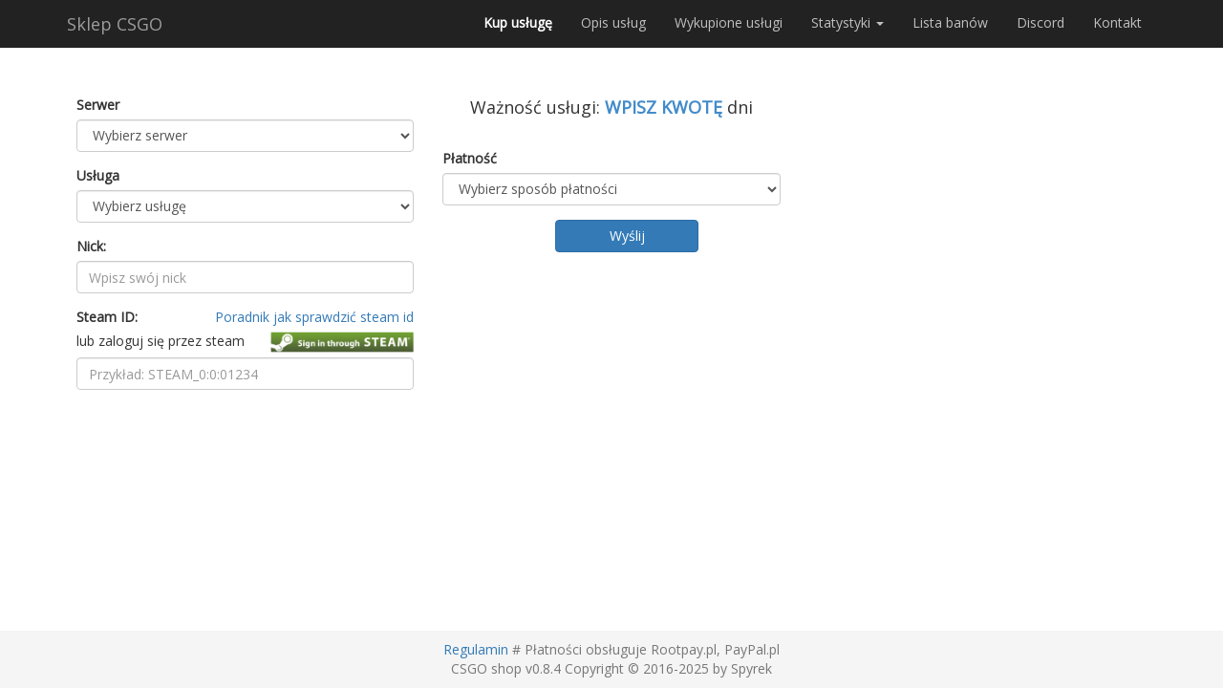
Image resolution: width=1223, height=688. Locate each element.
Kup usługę (517, 22)
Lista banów (950, 22)
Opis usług (613, 22)
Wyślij (627, 235)
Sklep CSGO (114, 23)
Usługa (97, 175)
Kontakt (1117, 22)
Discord (1040, 22)
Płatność (469, 158)
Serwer (97, 105)
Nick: (91, 246)
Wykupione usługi (729, 22)
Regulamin (475, 649)
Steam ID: (107, 317)
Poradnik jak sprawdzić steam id (314, 317)
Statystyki (847, 22)
